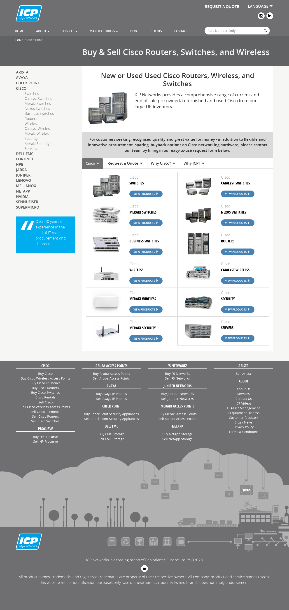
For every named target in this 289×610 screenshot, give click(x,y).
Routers (31, 118)
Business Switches (39, 113)
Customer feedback (243, 417)
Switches (32, 93)
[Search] (265, 31)
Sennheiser (27, 201)
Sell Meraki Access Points (177, 419)
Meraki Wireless (37, 133)
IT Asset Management (243, 408)
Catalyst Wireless (38, 128)
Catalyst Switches (38, 98)
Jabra (21, 169)
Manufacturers (104, 31)
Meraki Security (37, 143)
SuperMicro (27, 207)
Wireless (31, 123)
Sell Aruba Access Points (111, 378)
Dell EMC (24, 153)
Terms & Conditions (244, 432)
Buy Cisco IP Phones (45, 383)
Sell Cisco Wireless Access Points (45, 407)
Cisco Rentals (45, 397)
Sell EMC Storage (111, 439)
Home (19, 31)
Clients (156, 31)
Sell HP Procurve (45, 441)
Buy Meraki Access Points (177, 414)
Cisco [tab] (93, 163)
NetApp (23, 191)
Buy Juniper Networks (177, 393)
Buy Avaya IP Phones (111, 393)
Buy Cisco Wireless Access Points (45, 378)
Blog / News (243, 422)
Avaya (22, 77)
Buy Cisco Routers (45, 388)
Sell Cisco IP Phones (45, 412)
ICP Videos (243, 403)
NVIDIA (22, 196)
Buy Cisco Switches (45, 392)
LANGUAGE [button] (260, 6)
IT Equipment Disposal (243, 413)
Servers (31, 148)
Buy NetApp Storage (177, 434)
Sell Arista (243, 373)
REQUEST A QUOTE (222, 6)
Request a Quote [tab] (125, 163)
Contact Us (243, 398)
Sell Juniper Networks (177, 398)
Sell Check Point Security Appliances (111, 419)
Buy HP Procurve (45, 437)
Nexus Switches (37, 108)
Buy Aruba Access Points (111, 373)
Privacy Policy (243, 427)
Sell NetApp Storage (177, 439)
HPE (19, 164)
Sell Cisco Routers (45, 416)
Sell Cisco (45, 402)
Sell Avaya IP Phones (111, 398)
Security (31, 138)
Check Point (28, 83)
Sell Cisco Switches (45, 421)
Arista (22, 72)
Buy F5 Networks (177, 373)
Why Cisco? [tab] (163, 163)
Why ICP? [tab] (194, 163)
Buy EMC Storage (111, 434)
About (42, 31)
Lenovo (23, 180)
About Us (243, 389)
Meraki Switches (38, 103)
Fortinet (24, 159)
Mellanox (26, 185)
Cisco (21, 88)
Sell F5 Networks (177, 378)
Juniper (23, 175)
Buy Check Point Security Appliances (111, 414)
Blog (134, 31)
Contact (181, 31)
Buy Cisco (45, 373)
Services (69, 31)
